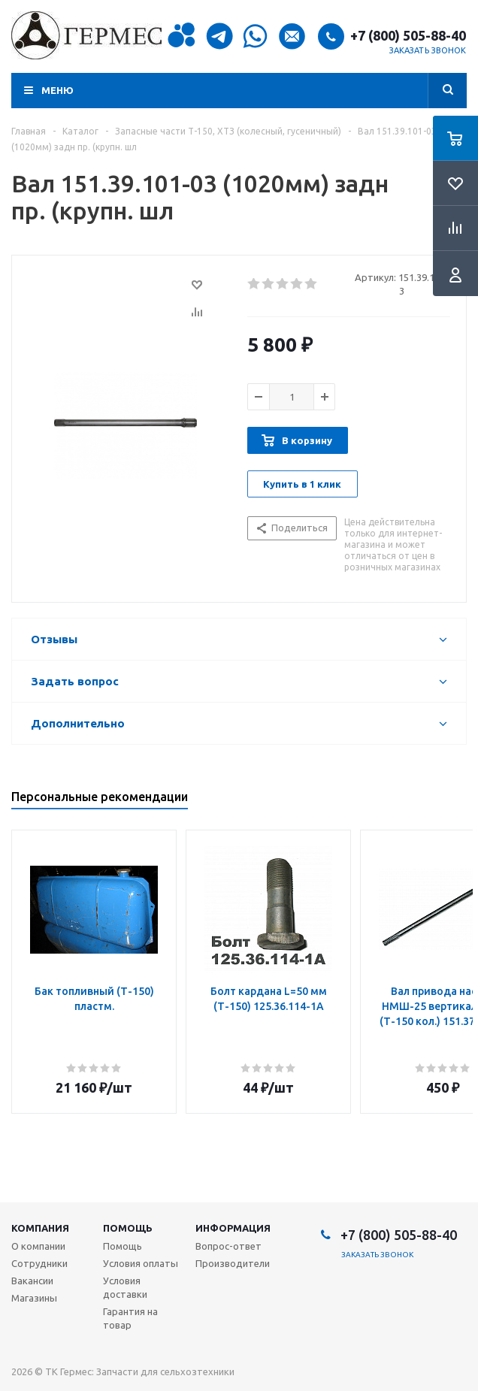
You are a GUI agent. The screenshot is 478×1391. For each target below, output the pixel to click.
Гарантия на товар (130, 1318)
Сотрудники (39, 1263)
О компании (38, 1246)
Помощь (128, 1228)
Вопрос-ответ (228, 1246)
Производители (232, 1263)
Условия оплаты (140, 1263)
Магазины (34, 1298)
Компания (40, 1228)
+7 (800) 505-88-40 (408, 35)
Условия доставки (125, 1287)
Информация (233, 1228)
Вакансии (32, 1280)
